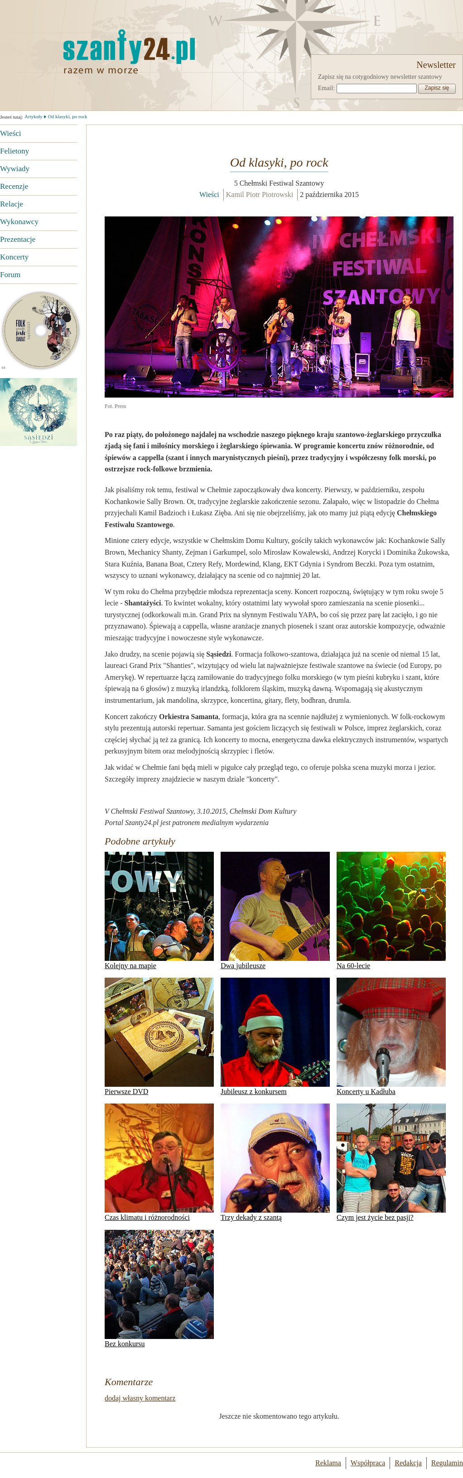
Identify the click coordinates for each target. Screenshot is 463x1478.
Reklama (328, 1463)
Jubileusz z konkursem (275, 1036)
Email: (326, 88)
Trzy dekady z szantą (275, 1162)
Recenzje (14, 186)
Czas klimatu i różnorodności (159, 1162)
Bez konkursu (159, 1289)
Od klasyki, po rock (67, 116)
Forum (10, 274)
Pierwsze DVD (159, 1036)
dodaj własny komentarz (140, 1398)
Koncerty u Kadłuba (391, 1036)
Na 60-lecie (391, 910)
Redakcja (408, 1463)
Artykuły (33, 116)
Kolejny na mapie (159, 910)
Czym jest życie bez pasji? (391, 1162)
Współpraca (368, 1463)
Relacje (11, 204)
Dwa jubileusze (275, 910)
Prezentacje (17, 239)
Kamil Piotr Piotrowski (259, 194)
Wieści (10, 133)
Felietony (14, 151)
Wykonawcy (19, 221)
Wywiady (14, 168)
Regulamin (447, 1463)
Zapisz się (436, 88)
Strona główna (84, 51)
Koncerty (14, 257)
